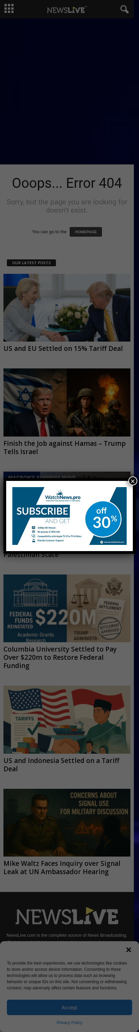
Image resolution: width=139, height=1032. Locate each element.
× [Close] (132, 480)
